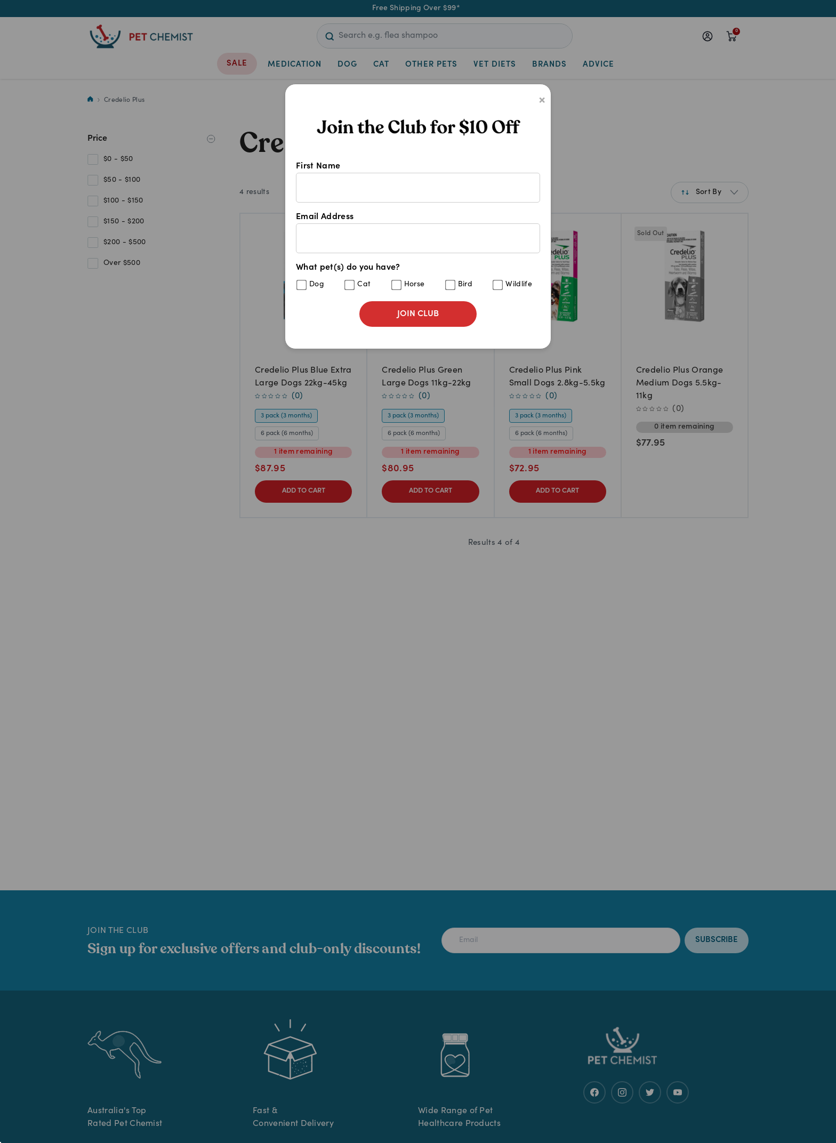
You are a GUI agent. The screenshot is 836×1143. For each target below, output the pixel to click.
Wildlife (518, 284)
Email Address (418, 233)
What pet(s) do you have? (418, 277)
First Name (418, 182)
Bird (465, 284)
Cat (364, 284)
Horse (414, 284)
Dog (316, 284)
